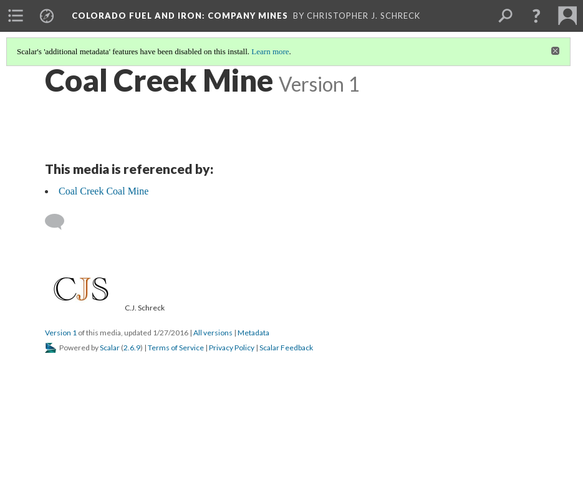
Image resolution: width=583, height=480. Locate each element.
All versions (213, 332)
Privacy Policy (231, 347)
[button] (536, 15)
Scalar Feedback (286, 347)
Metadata (253, 332)
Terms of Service (176, 347)
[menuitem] (15, 15)
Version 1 (61, 332)
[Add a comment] (60, 222)
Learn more (270, 51)
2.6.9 (131, 347)
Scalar (110, 347)
